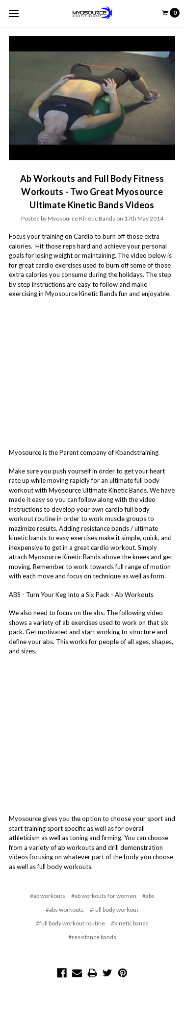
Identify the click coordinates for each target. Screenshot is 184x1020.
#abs (148, 895)
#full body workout (114, 909)
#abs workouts (65, 909)
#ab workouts (47, 895)
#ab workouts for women (103, 895)
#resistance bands (92, 937)
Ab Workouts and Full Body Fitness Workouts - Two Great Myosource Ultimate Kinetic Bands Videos (92, 191)
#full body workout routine (70, 923)
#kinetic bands (130, 923)
